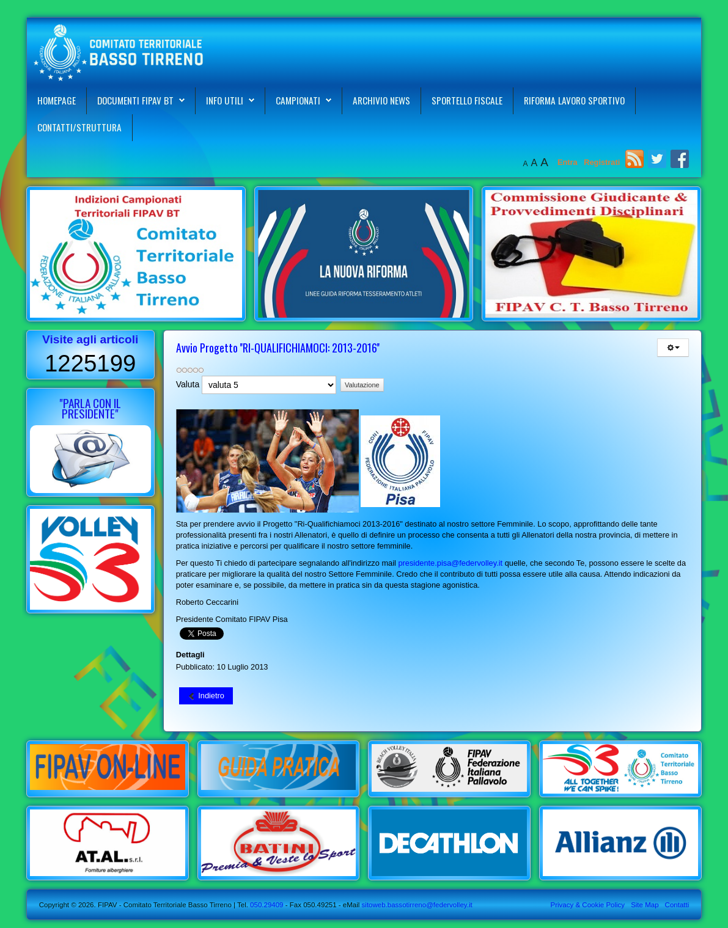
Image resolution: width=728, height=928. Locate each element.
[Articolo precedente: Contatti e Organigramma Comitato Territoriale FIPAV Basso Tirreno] (206, 695)
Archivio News (381, 100)
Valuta (188, 384)
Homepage (56, 100)
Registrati (602, 162)
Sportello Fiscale (467, 100)
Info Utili (224, 100)
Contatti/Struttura (79, 127)
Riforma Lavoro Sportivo (574, 100)
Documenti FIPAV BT (135, 100)
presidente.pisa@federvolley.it (450, 563)
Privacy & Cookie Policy (588, 904)
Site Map (644, 904)
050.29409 (266, 904)
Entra (568, 162)
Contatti (677, 904)
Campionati (298, 100)
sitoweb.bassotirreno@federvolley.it (417, 904)
